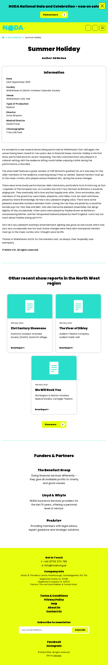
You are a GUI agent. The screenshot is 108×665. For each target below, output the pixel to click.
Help (54, 603)
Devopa (57, 655)
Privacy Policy (54, 599)
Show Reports (15, 37)
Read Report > (18, 348)
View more (50, 424)
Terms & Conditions (54, 595)
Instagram (54, 645)
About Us (54, 607)
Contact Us (54, 611)
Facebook (54, 642)
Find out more (50, 14)
